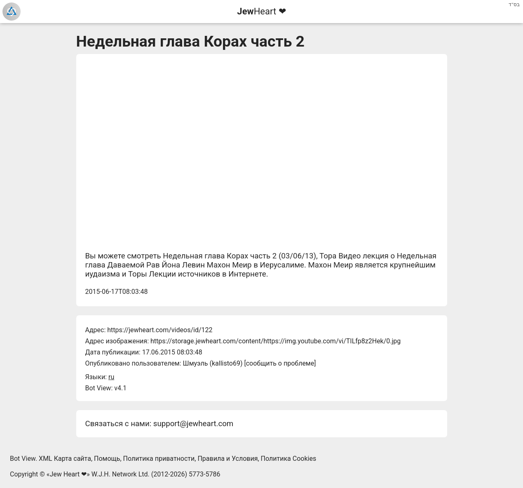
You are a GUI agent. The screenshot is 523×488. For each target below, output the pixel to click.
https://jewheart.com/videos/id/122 (159, 330)
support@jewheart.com (193, 423)
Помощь (107, 458)
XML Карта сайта (65, 458)
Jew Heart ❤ (68, 474)
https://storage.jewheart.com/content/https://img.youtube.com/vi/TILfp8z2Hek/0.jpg (275, 341)
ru (111, 377)
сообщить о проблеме (280, 363)
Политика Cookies (289, 458)
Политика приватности (159, 458)
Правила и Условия (227, 458)
